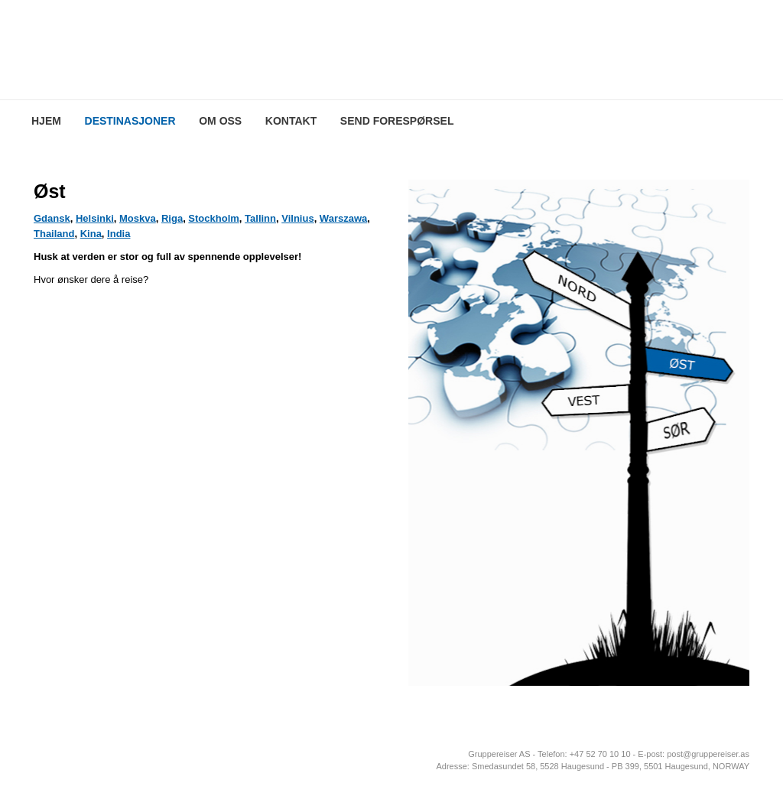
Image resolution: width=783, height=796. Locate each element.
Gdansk (52, 218)
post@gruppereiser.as (708, 754)
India (118, 233)
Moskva (137, 218)
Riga (172, 218)
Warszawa (343, 218)
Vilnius (297, 218)
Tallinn (260, 218)
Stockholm (213, 218)
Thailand (54, 233)
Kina (91, 233)
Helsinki (95, 218)
